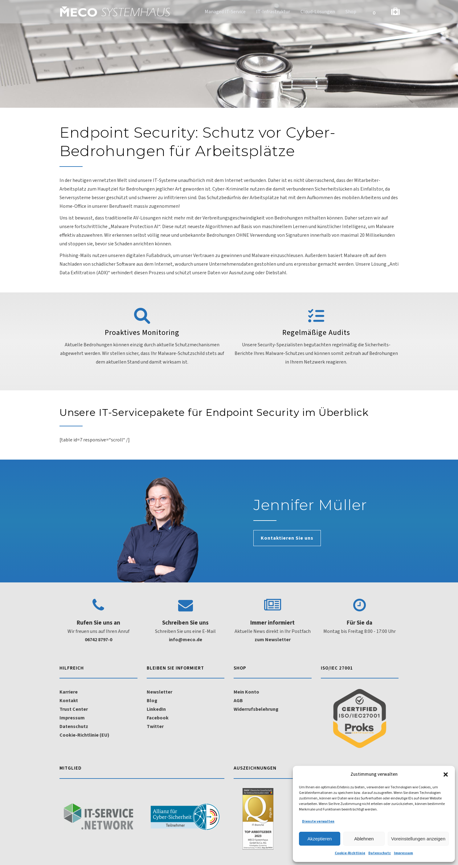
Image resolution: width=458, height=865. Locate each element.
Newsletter (159, 692)
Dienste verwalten (318, 821)
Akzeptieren (319, 838)
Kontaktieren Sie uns (287, 538)
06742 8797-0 (98, 639)
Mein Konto (246, 692)
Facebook (158, 717)
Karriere (68, 692)
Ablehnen (364, 838)
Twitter (155, 726)
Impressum (403, 853)
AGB (238, 700)
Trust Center (73, 709)
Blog (152, 700)
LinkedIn (156, 709)
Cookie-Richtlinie (350, 853)
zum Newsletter (273, 639)
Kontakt (68, 700)
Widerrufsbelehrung (256, 709)
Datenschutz (379, 853)
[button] (446, 774)
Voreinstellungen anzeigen (418, 838)
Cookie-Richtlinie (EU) (84, 735)
